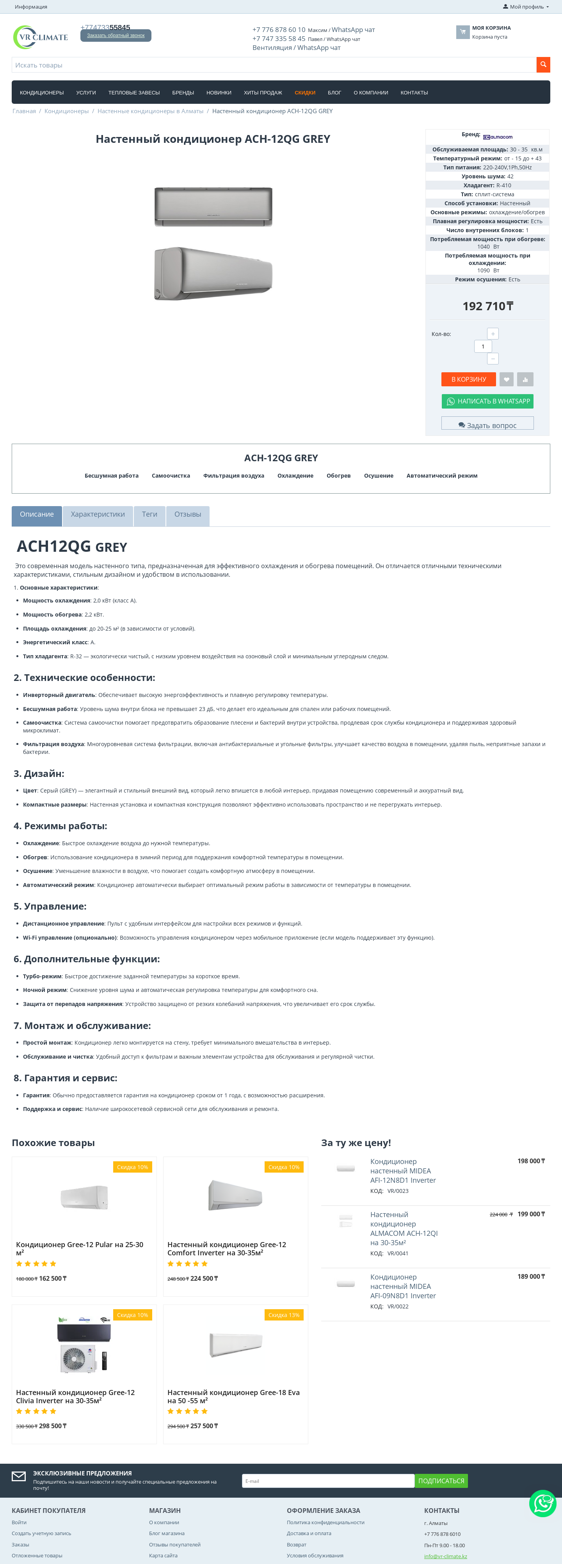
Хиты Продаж (263, 87)
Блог (334, 87)
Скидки (305, 87)
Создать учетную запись (41, 1493)
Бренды (183, 87)
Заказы (20, 1504)
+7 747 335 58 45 (271, 35)
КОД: (377, 1151)
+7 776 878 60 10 (271, 28)
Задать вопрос (487, 393)
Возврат (296, 1504)
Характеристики (92, 484)
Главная (24, 105)
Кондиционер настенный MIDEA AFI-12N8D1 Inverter (403, 1132)
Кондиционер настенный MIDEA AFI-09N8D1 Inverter (403, 1242)
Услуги (86, 87)
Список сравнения (34, 1526)
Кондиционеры (42, 87)
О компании (371, 87)
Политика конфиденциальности (326, 1482)
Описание (35, 484)
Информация (31, 6)
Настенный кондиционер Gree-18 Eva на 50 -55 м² (234, 1357)
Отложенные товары (37, 1515)
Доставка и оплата (309, 1493)
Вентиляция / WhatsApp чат (286, 42)
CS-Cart (96, 1558)
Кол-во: (441, 328)
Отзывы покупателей (175, 1504)
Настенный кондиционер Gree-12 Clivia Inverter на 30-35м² (77, 1357)
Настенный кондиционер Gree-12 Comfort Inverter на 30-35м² (233, 1210)
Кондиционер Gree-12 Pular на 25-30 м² (76, 1207)
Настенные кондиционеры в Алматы (151, 105)
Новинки (218, 87)
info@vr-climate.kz (445, 1516)
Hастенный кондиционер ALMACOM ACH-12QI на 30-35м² (404, 1187)
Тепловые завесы (134, 87)
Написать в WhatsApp (494, 372)
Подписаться (441, 1441)
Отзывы (175, 484)
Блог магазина (167, 1493)
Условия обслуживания (315, 1515)
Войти (19, 1482)
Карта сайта (163, 1515)
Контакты (414, 87)
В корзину (469, 350)
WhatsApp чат (333, 28)
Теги (140, 484)
